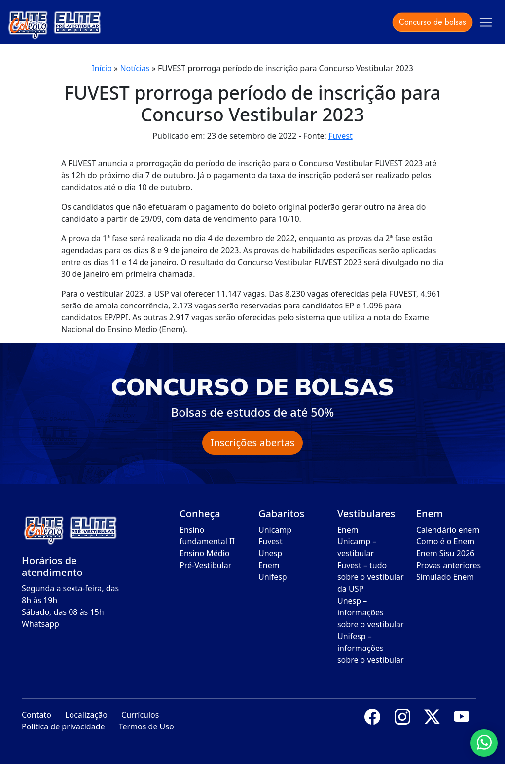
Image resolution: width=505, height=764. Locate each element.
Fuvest (340, 135)
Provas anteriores (448, 565)
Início (102, 68)
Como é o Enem (445, 541)
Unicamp (274, 529)
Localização (86, 714)
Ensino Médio (205, 553)
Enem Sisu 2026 (445, 553)
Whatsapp (40, 623)
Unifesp (272, 577)
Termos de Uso (146, 726)
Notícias (134, 68)
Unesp (270, 553)
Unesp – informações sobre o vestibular (370, 612)
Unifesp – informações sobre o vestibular (370, 648)
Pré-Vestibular (205, 565)
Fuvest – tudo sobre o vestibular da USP (370, 577)
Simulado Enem (445, 577)
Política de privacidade (63, 726)
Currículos (140, 714)
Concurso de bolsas (432, 22)
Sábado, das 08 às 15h (63, 612)
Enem (269, 565)
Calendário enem (447, 529)
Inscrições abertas (253, 442)
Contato (36, 714)
